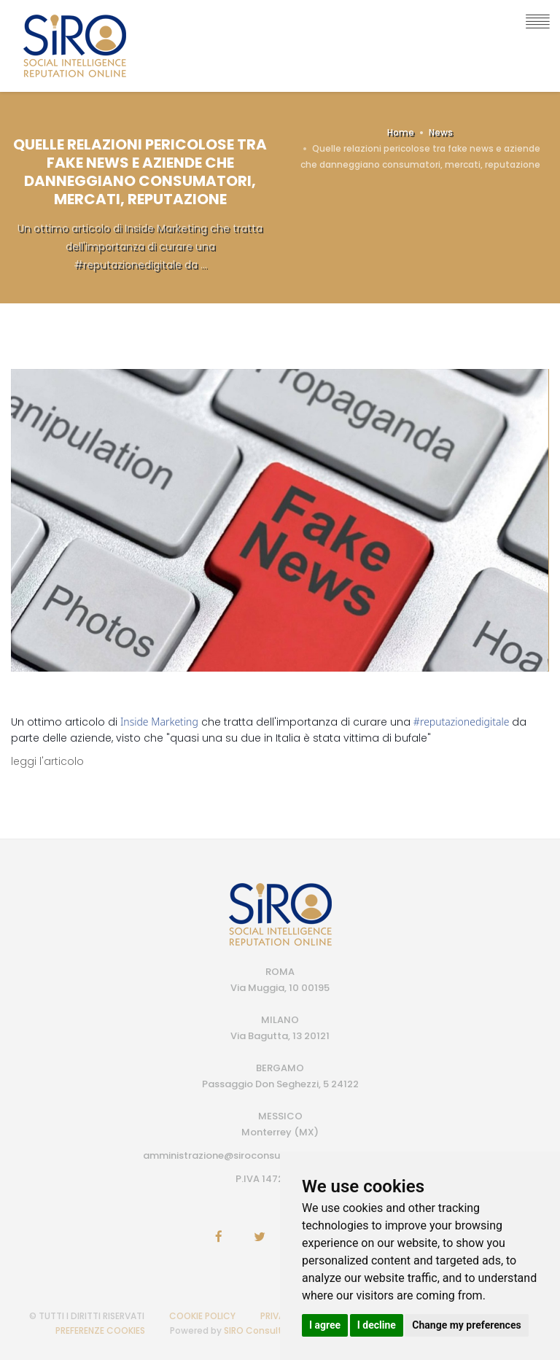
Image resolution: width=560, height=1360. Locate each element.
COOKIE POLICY (202, 1316)
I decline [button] (376, 1325)
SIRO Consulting (260, 1330)
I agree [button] (325, 1325)
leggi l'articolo (47, 761)
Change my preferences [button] (466, 1325)
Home (400, 132)
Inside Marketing (159, 721)
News (441, 132)
